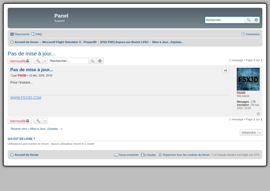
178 (253, 101)
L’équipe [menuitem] (150, 154)
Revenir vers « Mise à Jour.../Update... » (36, 128)
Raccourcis (22, 34)
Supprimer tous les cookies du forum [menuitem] (186, 154)
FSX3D (241, 92)
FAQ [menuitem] (39, 34)
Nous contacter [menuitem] (129, 154)
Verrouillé (18, 61)
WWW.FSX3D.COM (25, 98)
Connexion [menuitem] (253, 34)
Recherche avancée (256, 20)
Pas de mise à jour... (31, 53)
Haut (258, 113)
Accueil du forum (26, 154)
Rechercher (249, 20)
